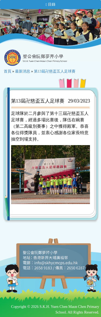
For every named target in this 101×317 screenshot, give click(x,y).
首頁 (7, 71)
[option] (27, 29)
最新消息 (22, 71)
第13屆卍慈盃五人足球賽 (54, 71)
